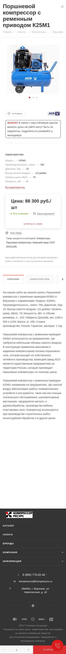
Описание (13, 279)
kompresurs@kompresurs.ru (35, 581)
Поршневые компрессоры (19, 242)
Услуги (8, 534)
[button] (29, 97)
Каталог (8, 525)
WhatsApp (33, 605)
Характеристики (40, 279)
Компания (10, 552)
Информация (12, 561)
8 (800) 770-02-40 (34, 575)
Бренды (8, 543)
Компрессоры (43, 238)
